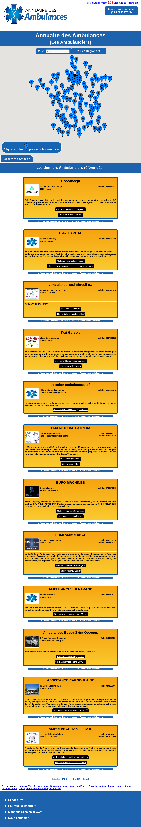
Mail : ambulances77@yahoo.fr (70, 656)
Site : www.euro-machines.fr (70, 516)
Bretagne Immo (40, 786)
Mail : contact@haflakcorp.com (70, 261)
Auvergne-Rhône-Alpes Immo (33, 788)
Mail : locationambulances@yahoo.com (70, 409)
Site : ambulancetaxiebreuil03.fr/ (70, 314)
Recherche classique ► (17, 158)
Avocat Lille (55, 788)
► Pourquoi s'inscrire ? (20, 805)
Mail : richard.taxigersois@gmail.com (71, 361)
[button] (95, 103)
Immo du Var (25, 786)
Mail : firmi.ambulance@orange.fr (70, 565)
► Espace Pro (14, 799)
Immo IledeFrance (78, 786)
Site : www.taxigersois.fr (70, 366)
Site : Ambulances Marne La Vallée (70, 662)
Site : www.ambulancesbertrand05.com (71, 614)
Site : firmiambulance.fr (70, 571)
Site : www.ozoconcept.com (70, 215)
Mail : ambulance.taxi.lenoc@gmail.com (70, 757)
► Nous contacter (17, 817)
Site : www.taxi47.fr (70, 464)
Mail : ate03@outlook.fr (70, 309)
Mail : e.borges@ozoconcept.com (70, 209)
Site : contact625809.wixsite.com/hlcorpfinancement (70, 266)
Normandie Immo (58, 786)
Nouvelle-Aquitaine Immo (101, 786)
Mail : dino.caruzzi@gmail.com (70, 511)
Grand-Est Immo (124, 786)
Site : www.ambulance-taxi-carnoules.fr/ (70, 710)
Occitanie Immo (9, 788)
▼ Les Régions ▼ (89, 51)
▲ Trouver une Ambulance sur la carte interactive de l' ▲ (70, 221)
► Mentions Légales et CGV (23, 811)
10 (79, 779)
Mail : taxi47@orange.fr (70, 459)
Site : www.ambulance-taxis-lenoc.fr (70, 762)
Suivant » (86, 779)
